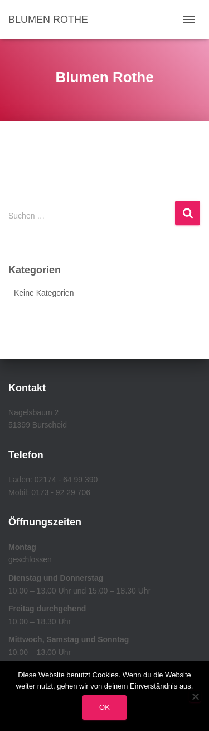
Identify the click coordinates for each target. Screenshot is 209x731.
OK (104, 707)
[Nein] (195, 696)
